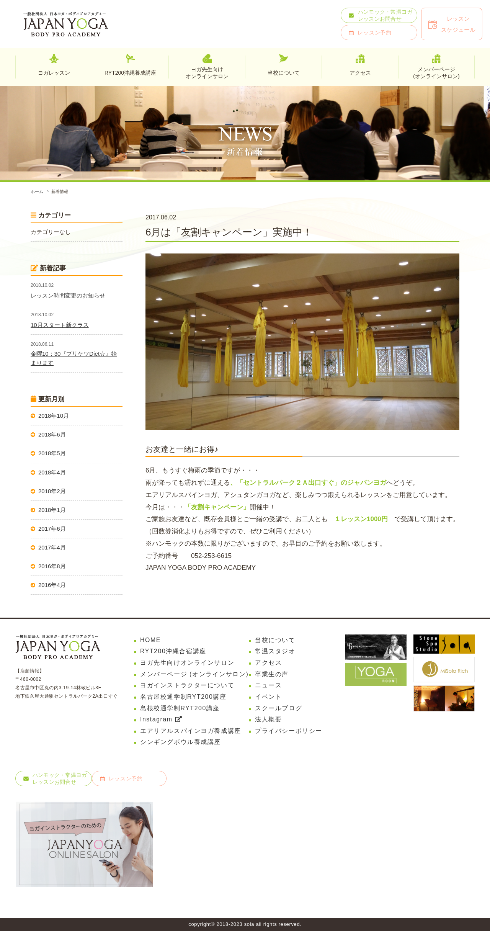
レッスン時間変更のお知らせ (68, 295)
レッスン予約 (375, 32)
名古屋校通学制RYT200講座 (183, 697)
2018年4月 (52, 472)
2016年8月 (52, 566)
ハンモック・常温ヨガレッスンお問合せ (385, 15)
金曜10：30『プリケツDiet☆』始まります (74, 358)
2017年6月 (52, 528)
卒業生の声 (272, 674)
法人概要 (268, 720)
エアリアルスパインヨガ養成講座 (190, 731)
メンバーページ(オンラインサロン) (436, 72)
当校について (275, 640)
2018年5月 (52, 453)
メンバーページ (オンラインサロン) (194, 674)
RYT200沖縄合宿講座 (173, 651)
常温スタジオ (275, 651)
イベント (268, 697)
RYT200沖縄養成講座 (130, 73)
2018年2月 (52, 491)
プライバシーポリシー (288, 731)
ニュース (268, 685)
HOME (150, 640)
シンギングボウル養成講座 (180, 743)
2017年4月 (52, 547)
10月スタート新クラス (60, 325)
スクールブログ (278, 708)
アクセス (268, 663)
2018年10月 (53, 415)
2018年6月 (52, 434)
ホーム (37, 191)
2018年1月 (52, 510)
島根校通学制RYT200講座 (180, 708)
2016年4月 (52, 585)
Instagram (161, 720)
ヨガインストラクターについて (187, 685)
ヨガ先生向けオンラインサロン (207, 72)
